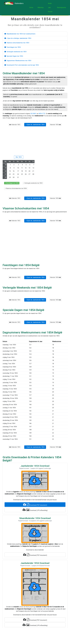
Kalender (14, 124)
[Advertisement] (35, 141)
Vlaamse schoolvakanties (17, 43)
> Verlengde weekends (33, 183)
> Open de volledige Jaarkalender (18, 38)
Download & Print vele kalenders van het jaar (22, 65)
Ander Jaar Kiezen (50, 7)
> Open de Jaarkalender (35, 124)
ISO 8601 (33, 113)
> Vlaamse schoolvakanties (16, 188)
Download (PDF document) (35, 504)
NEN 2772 (42, 113)
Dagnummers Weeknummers (18, 60)
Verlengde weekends (15, 52)
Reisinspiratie (61, 7)
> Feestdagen (12, 183)
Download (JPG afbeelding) (35, 509)
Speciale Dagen (14, 56)
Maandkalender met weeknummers (20, 34)
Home (31, 7)
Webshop (41, 7)
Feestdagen (13, 47)
